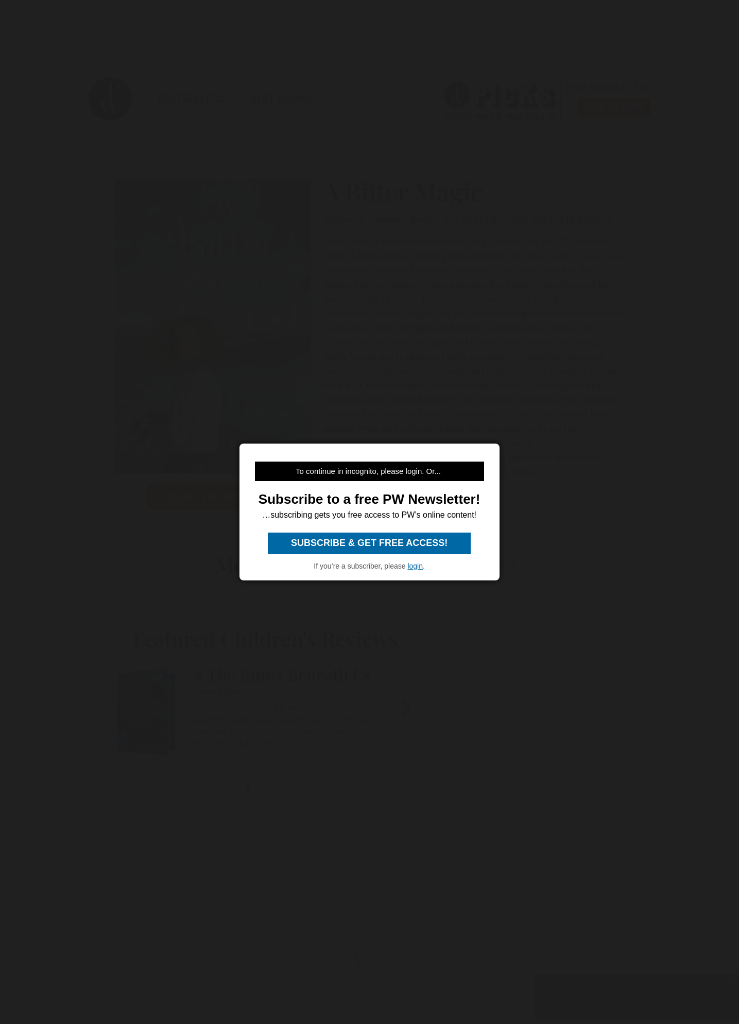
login (415, 566)
